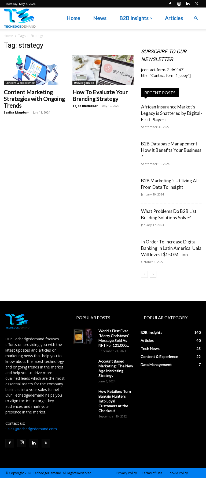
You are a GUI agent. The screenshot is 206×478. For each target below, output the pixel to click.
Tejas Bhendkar (85, 106)
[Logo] (20, 18)
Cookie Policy (177, 473)
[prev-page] (144, 274)
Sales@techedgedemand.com (31, 428)
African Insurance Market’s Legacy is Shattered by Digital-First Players (171, 113)
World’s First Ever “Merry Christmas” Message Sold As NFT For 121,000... (113, 338)
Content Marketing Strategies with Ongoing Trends (34, 99)
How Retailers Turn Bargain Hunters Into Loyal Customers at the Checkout (114, 401)
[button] (195, 18)
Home (73, 18)
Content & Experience (20, 83)
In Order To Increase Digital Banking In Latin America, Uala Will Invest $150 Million (171, 248)
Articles (174, 18)
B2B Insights (136, 18)
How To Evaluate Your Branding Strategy (100, 95)
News (99, 18)
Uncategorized (84, 83)
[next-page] (153, 274)
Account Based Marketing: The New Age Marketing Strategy (115, 368)
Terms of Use (152, 473)
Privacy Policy (126, 473)
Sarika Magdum (16, 112)
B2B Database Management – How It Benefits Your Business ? (171, 150)
